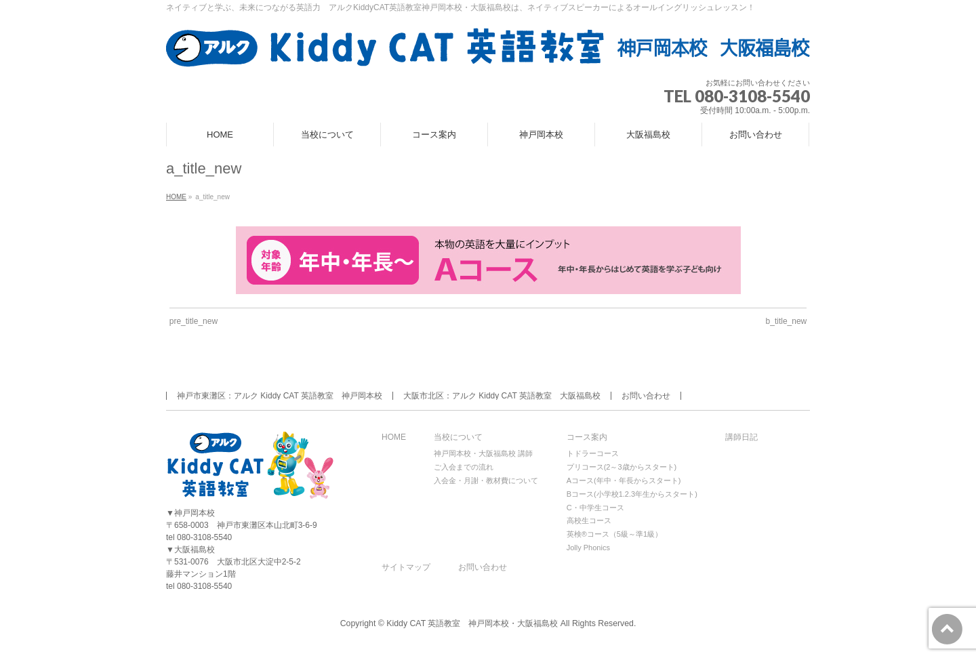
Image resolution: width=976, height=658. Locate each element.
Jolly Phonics (588, 547)
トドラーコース (593, 453)
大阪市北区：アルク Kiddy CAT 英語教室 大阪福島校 (502, 395)
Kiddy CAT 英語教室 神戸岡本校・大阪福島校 (472, 623)
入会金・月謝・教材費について (486, 480)
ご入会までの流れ (463, 467)
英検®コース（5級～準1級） (614, 534)
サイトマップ (406, 567)
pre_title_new (193, 321)
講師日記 (741, 437)
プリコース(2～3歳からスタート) (622, 467)
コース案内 (587, 437)
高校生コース (589, 520)
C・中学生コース (595, 507)
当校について (458, 437)
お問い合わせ (646, 395)
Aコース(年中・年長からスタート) (624, 480)
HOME (394, 437)
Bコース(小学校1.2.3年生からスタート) (632, 494)
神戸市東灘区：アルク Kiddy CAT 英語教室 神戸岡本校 (279, 395)
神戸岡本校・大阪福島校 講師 (483, 453)
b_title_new (786, 321)
